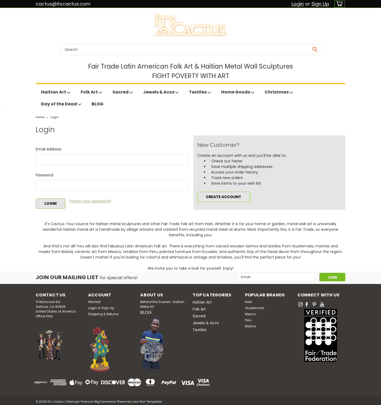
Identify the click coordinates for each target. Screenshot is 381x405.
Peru (248, 318)
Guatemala (254, 306)
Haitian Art (55, 92)
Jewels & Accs (161, 92)
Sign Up (320, 4)
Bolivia (250, 324)
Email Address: (49, 149)
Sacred (122, 92)
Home (40, 117)
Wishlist (94, 300)
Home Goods (237, 92)
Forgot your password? (90, 201)
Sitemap (72, 400)
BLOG (97, 104)
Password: (45, 175)
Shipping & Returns (103, 312)
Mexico (250, 312)
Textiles (200, 92)
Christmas (279, 92)
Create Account (223, 196)
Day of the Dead (61, 104)
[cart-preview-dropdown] (338, 3)
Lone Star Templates (147, 400)
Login (298, 4)
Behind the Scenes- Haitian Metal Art (162, 302)
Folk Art (91, 92)
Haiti (248, 300)
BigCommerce (105, 400)
